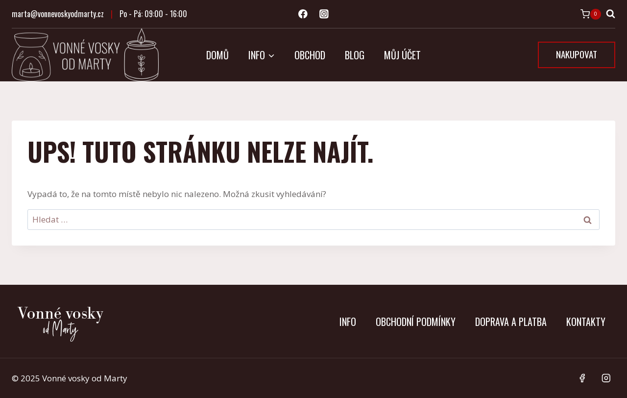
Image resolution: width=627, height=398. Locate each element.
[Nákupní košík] (590, 14)
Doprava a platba (511, 321)
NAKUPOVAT (576, 54)
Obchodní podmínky (416, 321)
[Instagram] (324, 14)
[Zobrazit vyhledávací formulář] (610, 14)
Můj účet (402, 55)
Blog (354, 55)
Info (347, 321)
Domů (217, 55)
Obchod (309, 55)
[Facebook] (303, 14)
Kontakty (585, 321)
